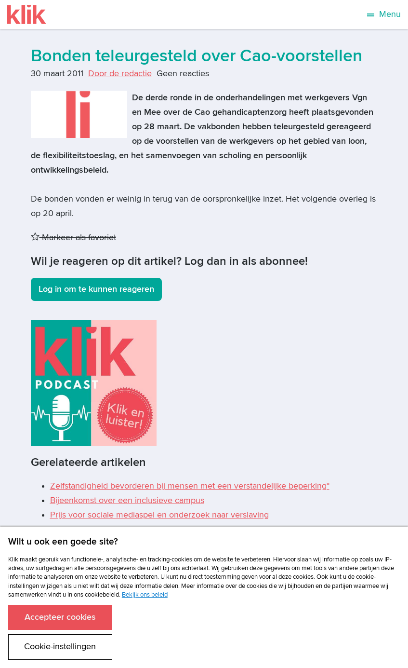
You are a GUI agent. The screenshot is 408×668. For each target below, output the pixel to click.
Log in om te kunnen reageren (96, 289)
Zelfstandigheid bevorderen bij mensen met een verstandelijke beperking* (189, 486)
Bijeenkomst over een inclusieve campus (127, 500)
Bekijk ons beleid (145, 595)
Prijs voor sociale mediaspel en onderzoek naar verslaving (159, 515)
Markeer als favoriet (73, 237)
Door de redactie (120, 73)
